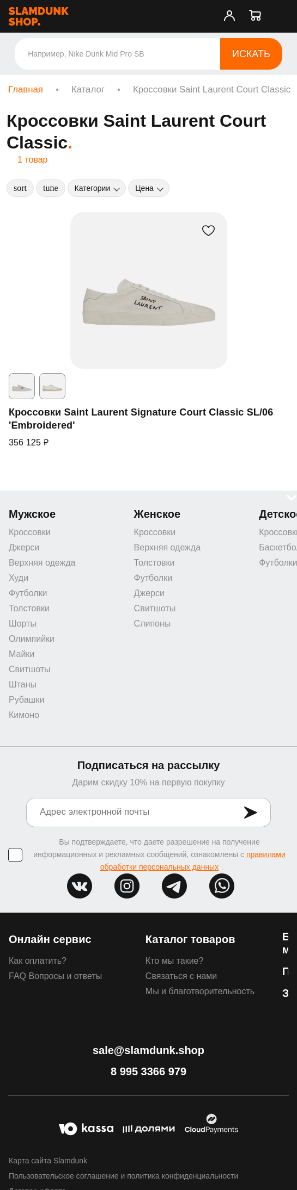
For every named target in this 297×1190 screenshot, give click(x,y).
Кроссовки (30, 532)
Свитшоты (30, 669)
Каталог (88, 89)
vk (79, 885)
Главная (25, 89)
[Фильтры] (50, 188)
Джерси (24, 547)
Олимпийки (31, 638)
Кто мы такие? (175, 960)
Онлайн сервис (50, 939)
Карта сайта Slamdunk (48, 1160)
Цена (144, 188)
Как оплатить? (37, 960)
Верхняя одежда (42, 562)
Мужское (32, 514)
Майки (21, 654)
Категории (93, 188)
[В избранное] (209, 230)
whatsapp (221, 885)
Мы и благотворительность (200, 991)
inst (127, 885)
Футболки (28, 593)
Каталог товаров (190, 939)
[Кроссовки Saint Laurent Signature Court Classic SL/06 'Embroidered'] (148, 290)
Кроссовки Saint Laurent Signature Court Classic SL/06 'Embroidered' (141, 419)
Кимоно (24, 715)
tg (174, 885)
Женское (157, 514)
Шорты (23, 623)
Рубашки (26, 699)
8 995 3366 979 (148, 1071)
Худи (18, 577)
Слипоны (152, 623)
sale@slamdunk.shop (148, 1050)
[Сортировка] (20, 188)
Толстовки (29, 608)
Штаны (23, 684)
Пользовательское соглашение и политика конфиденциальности (123, 1176)
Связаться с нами (181, 976)
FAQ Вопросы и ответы (55, 976)
